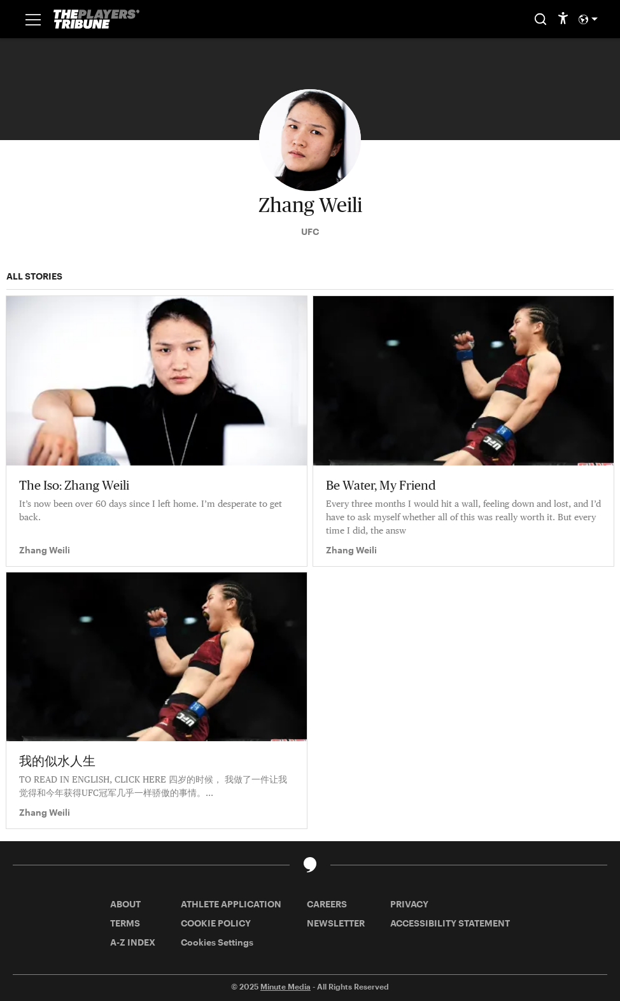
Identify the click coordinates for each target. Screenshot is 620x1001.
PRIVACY (409, 903)
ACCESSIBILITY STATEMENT (450, 923)
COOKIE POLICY (216, 923)
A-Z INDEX (132, 942)
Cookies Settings (217, 942)
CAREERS (327, 903)
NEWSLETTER (336, 923)
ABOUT (125, 903)
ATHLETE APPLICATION (231, 903)
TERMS (125, 923)
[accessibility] (563, 19)
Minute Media (285, 986)
